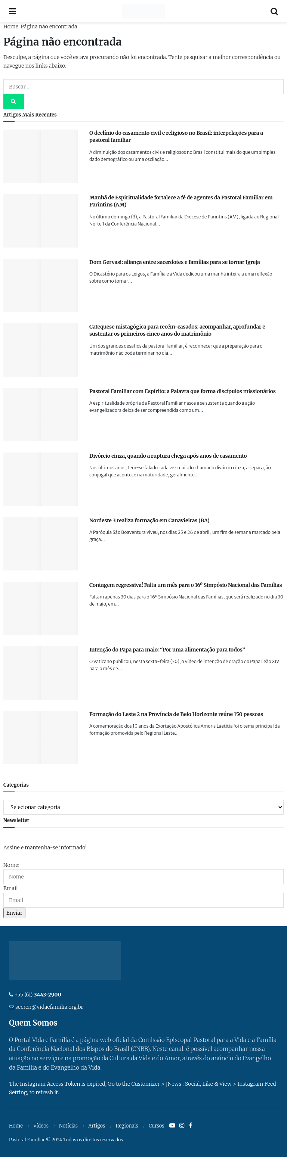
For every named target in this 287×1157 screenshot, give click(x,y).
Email (10, 888)
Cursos (156, 1126)
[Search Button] (274, 11)
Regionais (126, 1126)
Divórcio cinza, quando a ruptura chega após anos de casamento (168, 455)
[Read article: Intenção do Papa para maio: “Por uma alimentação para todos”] (40, 673)
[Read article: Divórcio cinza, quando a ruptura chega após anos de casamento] (40, 479)
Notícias (68, 1126)
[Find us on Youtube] (172, 1126)
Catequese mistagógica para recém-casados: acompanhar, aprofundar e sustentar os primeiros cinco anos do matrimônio (177, 330)
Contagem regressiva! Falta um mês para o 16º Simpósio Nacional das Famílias (185, 585)
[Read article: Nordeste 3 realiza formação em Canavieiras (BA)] (40, 543)
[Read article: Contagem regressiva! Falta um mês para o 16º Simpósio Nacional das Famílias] (40, 608)
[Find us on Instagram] (182, 1126)
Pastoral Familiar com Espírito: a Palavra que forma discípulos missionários (182, 391)
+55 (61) (37, 994)
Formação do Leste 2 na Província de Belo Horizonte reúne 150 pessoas (176, 714)
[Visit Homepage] (143, 11)
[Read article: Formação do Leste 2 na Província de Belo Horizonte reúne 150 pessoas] (40, 737)
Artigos (96, 1126)
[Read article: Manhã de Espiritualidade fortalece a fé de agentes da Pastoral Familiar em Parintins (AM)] (40, 221)
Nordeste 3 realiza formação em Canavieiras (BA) (149, 520)
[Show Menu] (12, 11)
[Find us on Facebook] (190, 1126)
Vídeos (41, 1126)
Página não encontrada (49, 26)
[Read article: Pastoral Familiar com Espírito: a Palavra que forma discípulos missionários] (40, 414)
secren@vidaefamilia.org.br (49, 1007)
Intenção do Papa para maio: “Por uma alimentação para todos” (167, 649)
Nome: (11, 865)
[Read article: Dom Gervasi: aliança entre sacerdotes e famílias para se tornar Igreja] (40, 285)
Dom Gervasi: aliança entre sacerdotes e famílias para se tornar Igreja (174, 262)
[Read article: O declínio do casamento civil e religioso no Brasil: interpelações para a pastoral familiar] (40, 156)
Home (10, 26)
